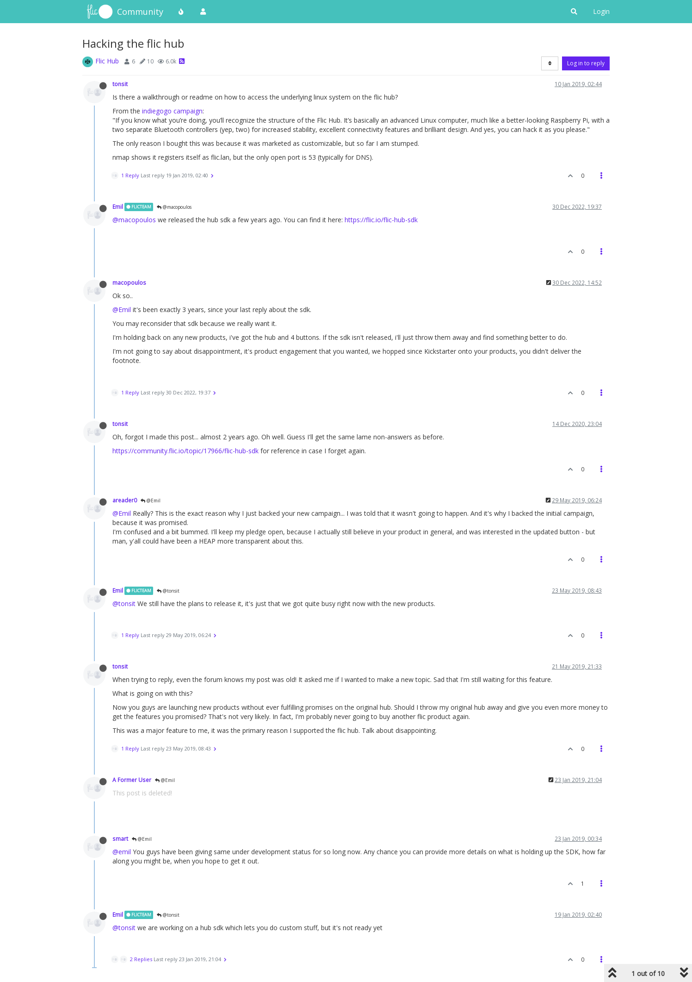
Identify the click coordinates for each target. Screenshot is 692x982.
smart (120, 838)
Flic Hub (107, 60)
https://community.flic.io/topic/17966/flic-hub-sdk (185, 450)
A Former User (131, 779)
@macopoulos (174, 207)
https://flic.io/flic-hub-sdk (381, 219)
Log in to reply (586, 63)
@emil (121, 851)
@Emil (121, 309)
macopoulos (129, 282)
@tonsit (168, 591)
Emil (117, 206)
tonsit (120, 84)
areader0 (124, 500)
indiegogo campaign (172, 110)
